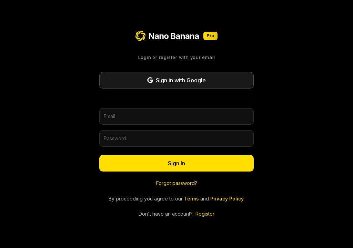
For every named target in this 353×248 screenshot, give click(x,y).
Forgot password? (176, 183)
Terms (191, 199)
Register (204, 214)
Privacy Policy (227, 199)
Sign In (176, 163)
